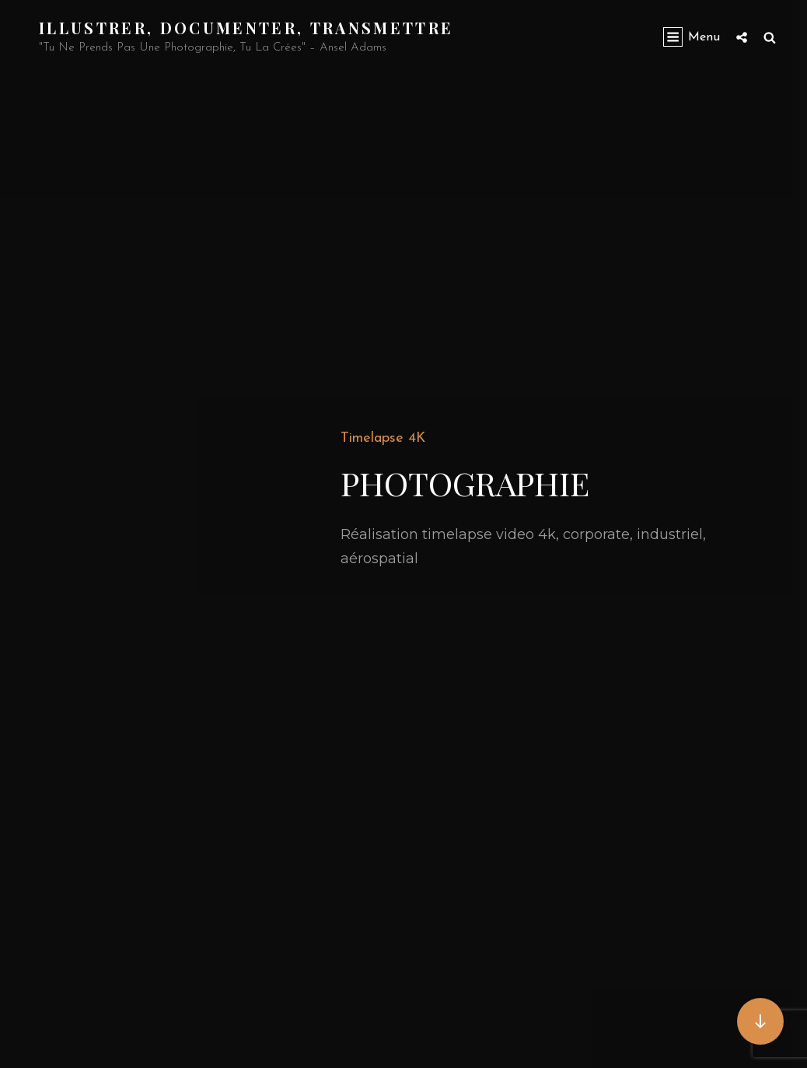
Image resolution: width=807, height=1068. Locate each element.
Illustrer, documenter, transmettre (246, 27)
